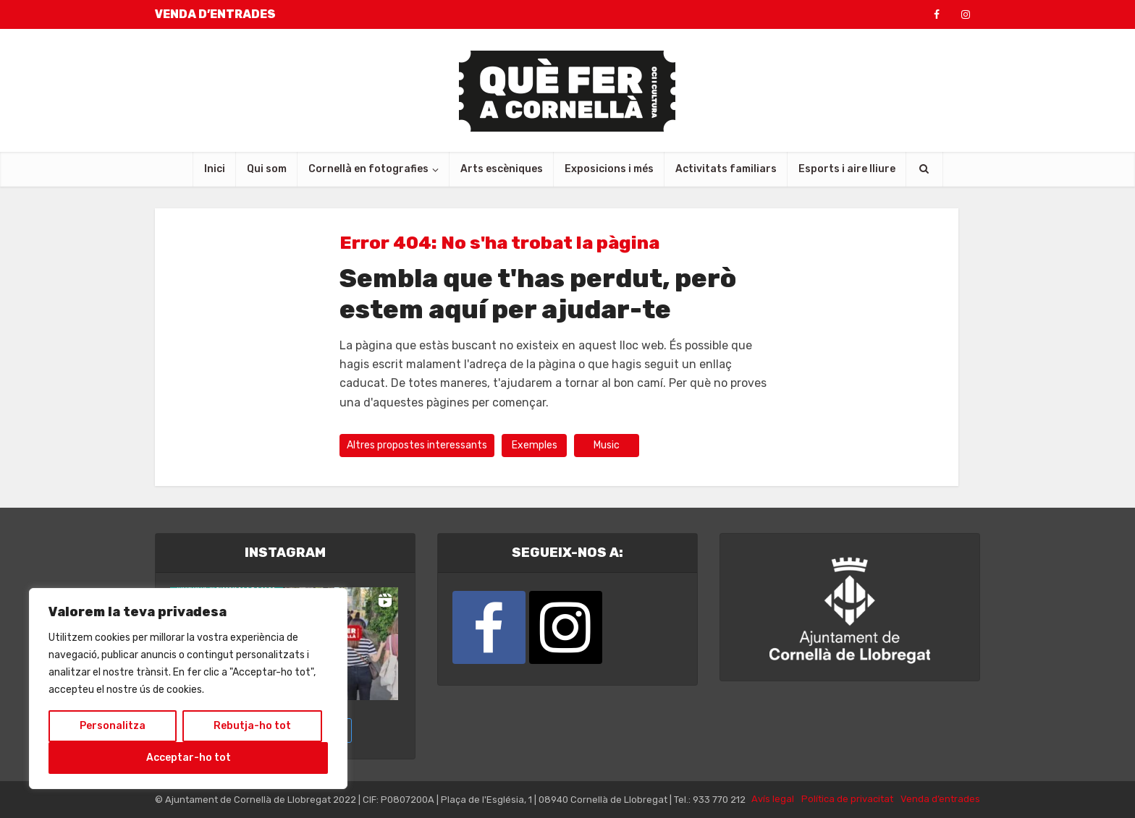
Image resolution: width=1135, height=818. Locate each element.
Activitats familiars (726, 169)
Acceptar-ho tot (188, 757)
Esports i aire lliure (846, 169)
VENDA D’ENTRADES (215, 14)
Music (607, 445)
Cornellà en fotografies (368, 169)
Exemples (534, 445)
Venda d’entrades (940, 798)
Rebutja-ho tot (252, 726)
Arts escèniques (501, 169)
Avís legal (772, 798)
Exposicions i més (609, 169)
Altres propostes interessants (417, 445)
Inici (214, 169)
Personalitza (112, 726)
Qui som (267, 169)
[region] (188, 688)
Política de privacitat (847, 798)
